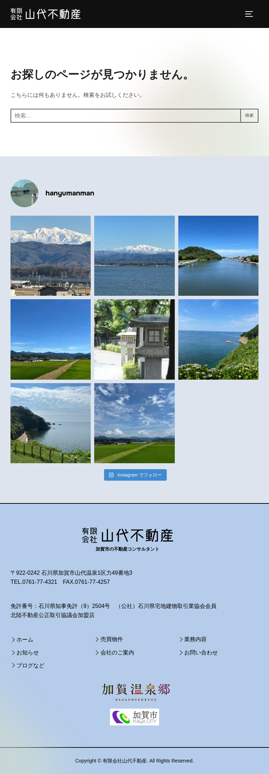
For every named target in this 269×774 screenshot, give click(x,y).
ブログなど (30, 665)
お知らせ (27, 652)
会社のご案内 (117, 652)
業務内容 (195, 639)
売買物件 (112, 639)
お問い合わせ (201, 652)
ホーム (24, 640)
